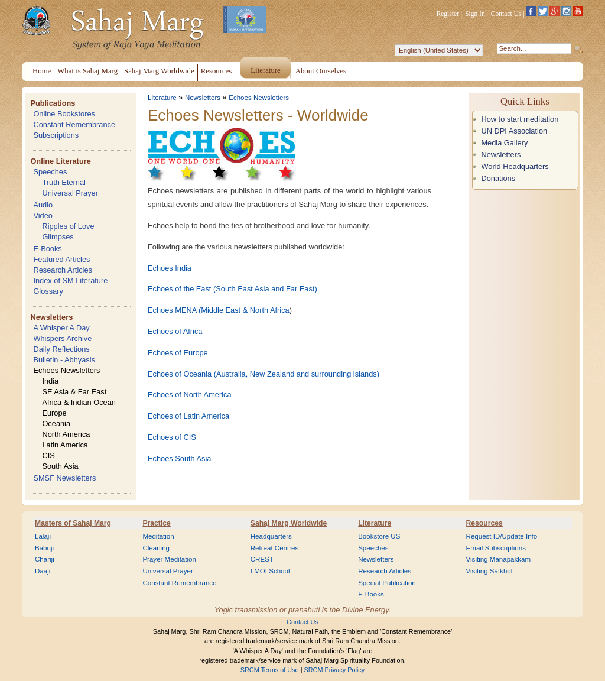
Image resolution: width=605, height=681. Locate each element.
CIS (48, 455)
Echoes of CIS (172, 437)
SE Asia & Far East (74, 391)
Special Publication (387, 582)
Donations (498, 178)
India (50, 381)
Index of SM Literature (70, 280)
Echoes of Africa (175, 331)
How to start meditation (519, 119)
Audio (43, 204)
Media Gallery (504, 142)
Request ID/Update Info (502, 536)
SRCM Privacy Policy (334, 669)
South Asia (60, 466)
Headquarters (271, 536)
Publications (52, 103)
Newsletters (51, 317)
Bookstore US (379, 536)
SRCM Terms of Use (269, 669)
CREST (262, 559)
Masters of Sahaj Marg (73, 523)
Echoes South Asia (179, 458)
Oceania (56, 423)
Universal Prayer (70, 193)
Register (448, 13)
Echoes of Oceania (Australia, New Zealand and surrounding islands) (263, 373)
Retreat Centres (275, 548)
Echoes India (169, 268)
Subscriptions (56, 135)
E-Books (47, 248)
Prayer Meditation (169, 559)
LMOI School (270, 571)
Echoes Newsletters (66, 370)
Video (43, 215)
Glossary (48, 291)
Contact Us (506, 13)
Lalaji (43, 536)
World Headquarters (514, 166)
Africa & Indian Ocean (78, 402)
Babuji (44, 548)
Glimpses (57, 236)
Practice (156, 523)
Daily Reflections (61, 349)
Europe (54, 412)
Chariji (44, 559)
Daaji (42, 571)
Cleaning (156, 548)
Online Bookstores (64, 113)
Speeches (50, 171)
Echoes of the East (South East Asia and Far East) (232, 288)
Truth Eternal (64, 182)
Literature (162, 97)
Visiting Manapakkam (498, 559)
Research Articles (62, 269)
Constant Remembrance (74, 124)
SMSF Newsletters (64, 478)
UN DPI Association (514, 131)
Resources (484, 523)
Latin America (65, 444)
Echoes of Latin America (188, 415)
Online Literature (60, 161)
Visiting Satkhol (489, 571)
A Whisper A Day (61, 327)
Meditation (158, 536)
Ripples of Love (68, 226)
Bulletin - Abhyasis (64, 359)
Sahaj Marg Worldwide (289, 523)
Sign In (475, 13)
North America (66, 434)
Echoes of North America (190, 394)
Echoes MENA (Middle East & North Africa (219, 310)
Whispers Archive (62, 338)
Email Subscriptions (496, 548)
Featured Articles (61, 259)
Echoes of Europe (178, 352)
